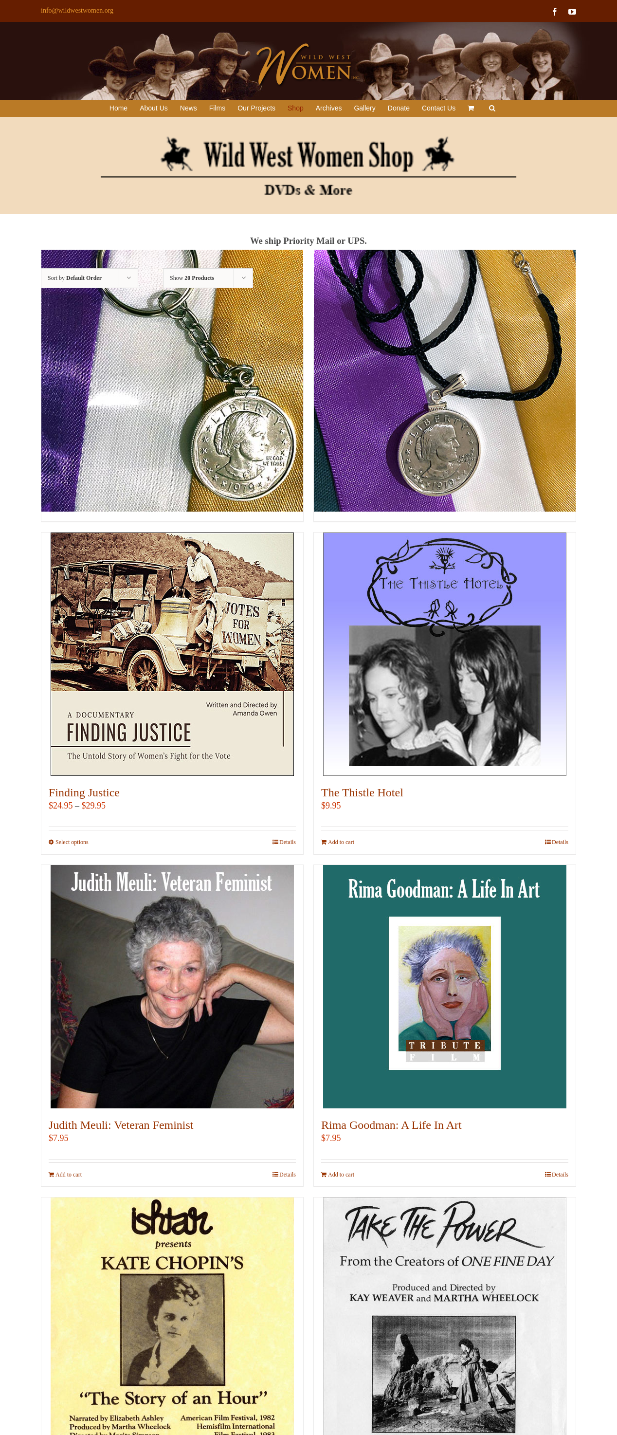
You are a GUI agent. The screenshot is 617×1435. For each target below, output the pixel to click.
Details (287, 842)
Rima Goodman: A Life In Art (391, 1125)
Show (192, 278)
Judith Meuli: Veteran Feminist (121, 1125)
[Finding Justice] (172, 654)
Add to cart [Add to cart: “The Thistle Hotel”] (341, 842)
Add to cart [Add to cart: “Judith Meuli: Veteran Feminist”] (68, 1174)
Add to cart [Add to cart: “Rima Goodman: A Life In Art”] (341, 1174)
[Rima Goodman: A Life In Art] (445, 986)
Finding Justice (84, 792)
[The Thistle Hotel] (445, 654)
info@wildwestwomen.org (77, 10)
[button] (492, 108)
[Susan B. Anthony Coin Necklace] (445, 380)
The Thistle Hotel (362, 792)
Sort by (75, 278)
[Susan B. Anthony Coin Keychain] (172, 380)
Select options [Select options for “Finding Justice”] (72, 842)
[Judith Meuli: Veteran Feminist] (172, 986)
